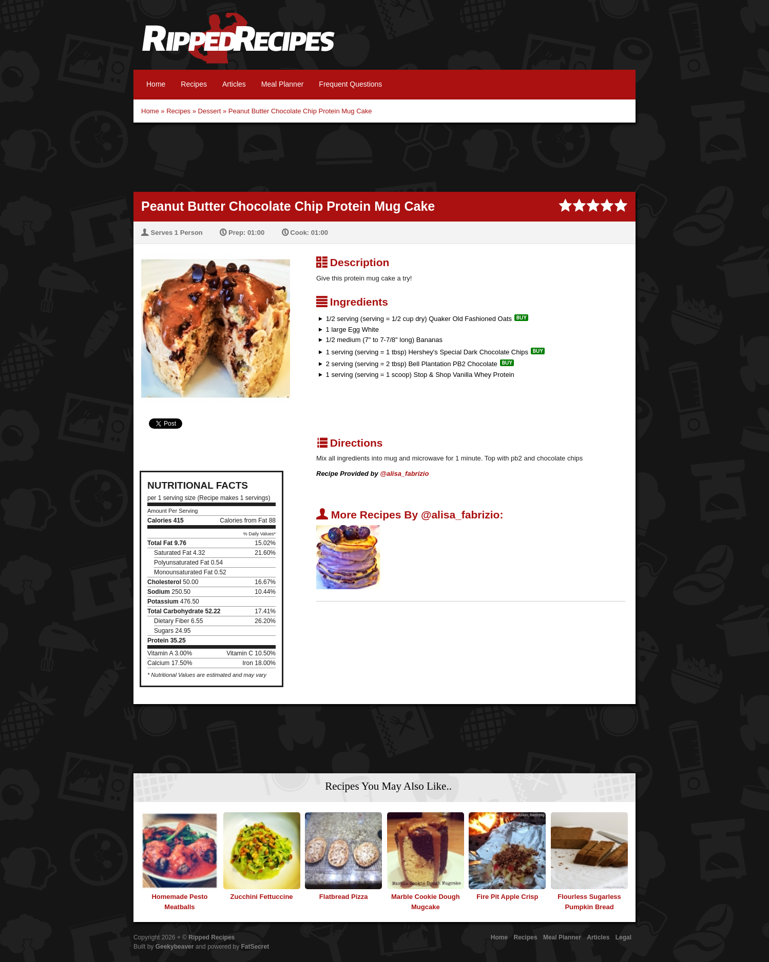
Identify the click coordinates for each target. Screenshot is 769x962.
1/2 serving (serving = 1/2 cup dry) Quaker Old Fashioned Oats (419, 319)
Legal (623, 937)
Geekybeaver (175, 946)
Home (155, 84)
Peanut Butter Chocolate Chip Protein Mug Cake (300, 111)
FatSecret (255, 946)
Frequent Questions (350, 84)
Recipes (194, 84)
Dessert (209, 111)
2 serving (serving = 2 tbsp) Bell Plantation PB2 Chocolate (411, 364)
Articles (234, 84)
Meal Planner (282, 84)
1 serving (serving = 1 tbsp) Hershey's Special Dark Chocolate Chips (427, 352)
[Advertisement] (384, 156)
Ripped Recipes (238, 43)
